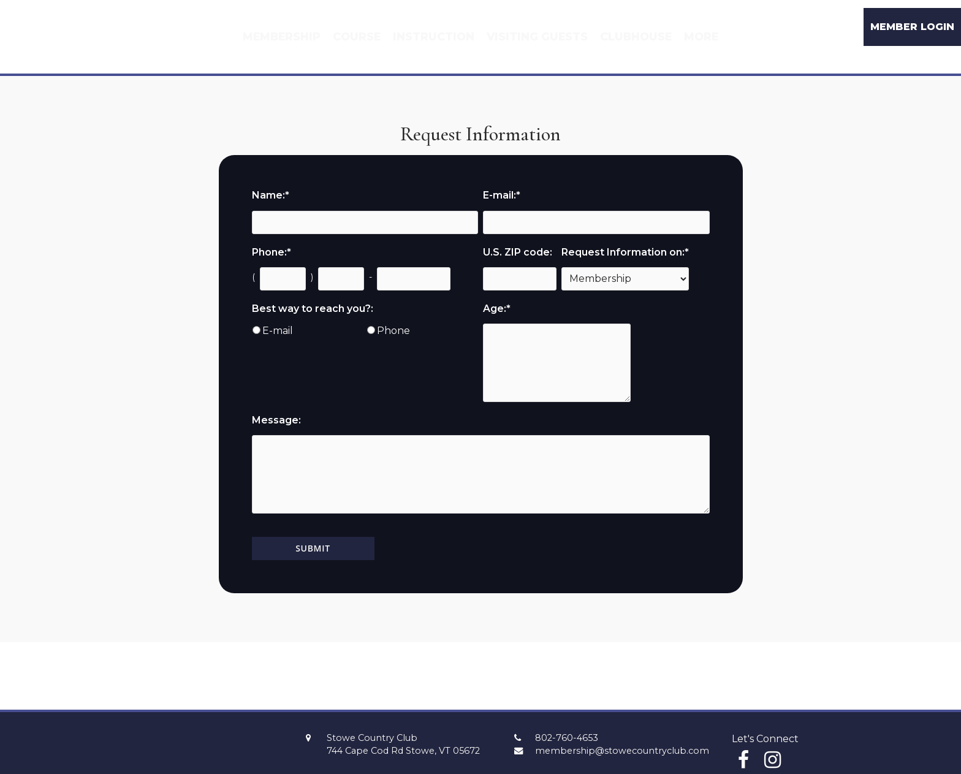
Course (357, 36)
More (701, 36)
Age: (497, 308)
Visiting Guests (537, 36)
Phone (393, 330)
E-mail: (501, 195)
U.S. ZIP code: (517, 252)
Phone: (271, 252)
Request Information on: (625, 252)
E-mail (277, 330)
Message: (276, 420)
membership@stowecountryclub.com (622, 750)
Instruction (433, 36)
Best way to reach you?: (312, 308)
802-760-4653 (566, 737)
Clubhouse (636, 36)
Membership (282, 36)
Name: (270, 195)
